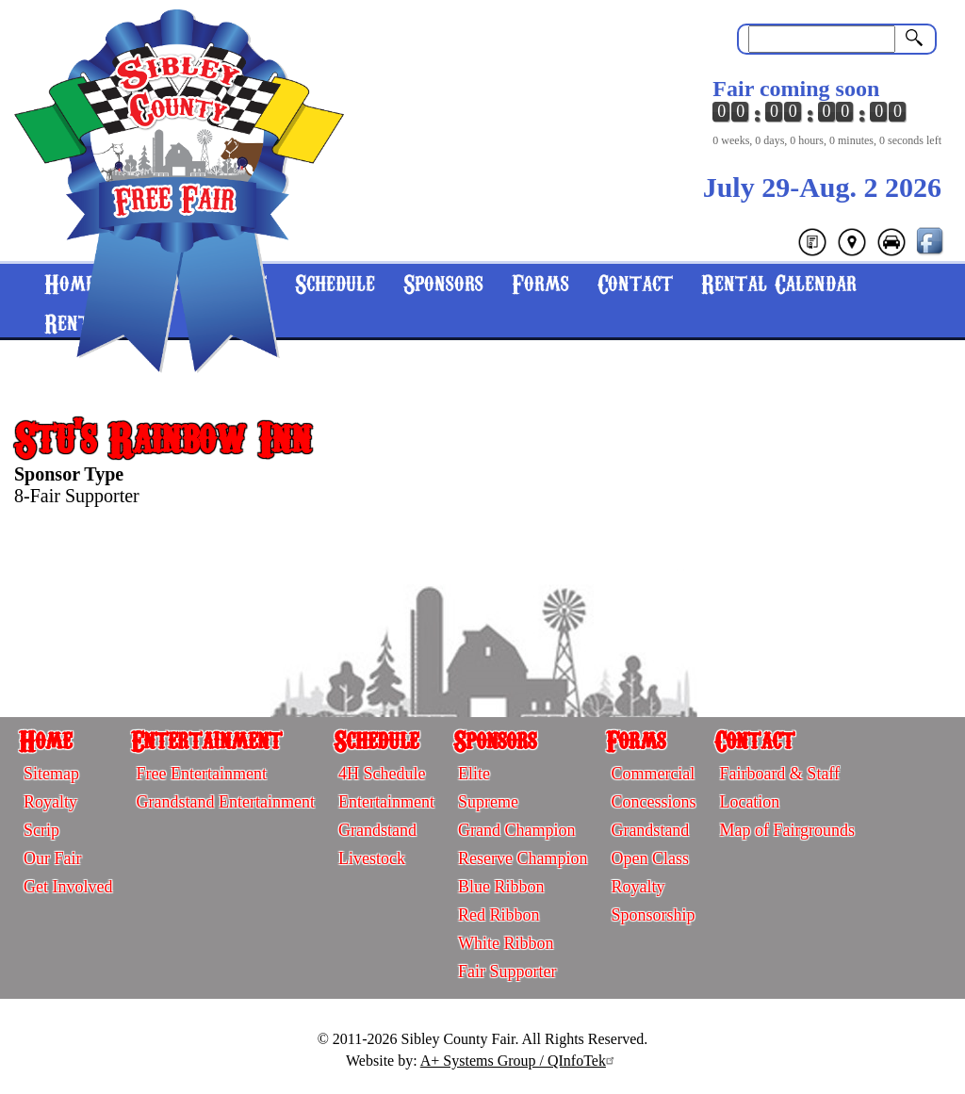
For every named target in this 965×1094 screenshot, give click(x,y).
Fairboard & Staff (779, 773)
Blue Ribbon (501, 886)
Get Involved (68, 886)
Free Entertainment (201, 773)
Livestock (371, 858)
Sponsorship (653, 915)
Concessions (653, 801)
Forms (540, 282)
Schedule (376, 740)
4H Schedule (381, 773)
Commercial (653, 773)
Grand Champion (516, 830)
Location (749, 801)
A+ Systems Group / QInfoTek (519, 1061)
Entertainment (206, 740)
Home (45, 740)
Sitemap (51, 773)
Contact (635, 282)
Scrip (41, 830)
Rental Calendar (779, 282)
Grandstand (377, 830)
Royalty (50, 801)
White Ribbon (506, 943)
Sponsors (443, 282)
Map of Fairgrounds (787, 830)
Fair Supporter (507, 971)
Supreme (488, 801)
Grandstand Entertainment (225, 801)
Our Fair (53, 858)
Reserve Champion (522, 858)
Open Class (650, 858)
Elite (474, 773)
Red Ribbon (499, 915)
